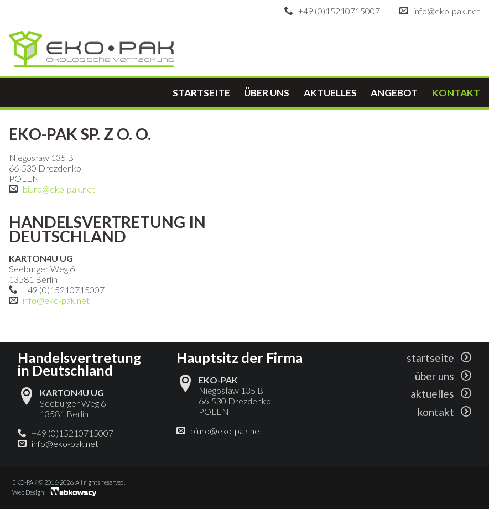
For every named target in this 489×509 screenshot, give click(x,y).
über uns (266, 92)
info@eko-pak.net (446, 11)
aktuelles (330, 92)
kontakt (456, 92)
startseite (201, 92)
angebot (394, 92)
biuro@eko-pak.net (59, 189)
